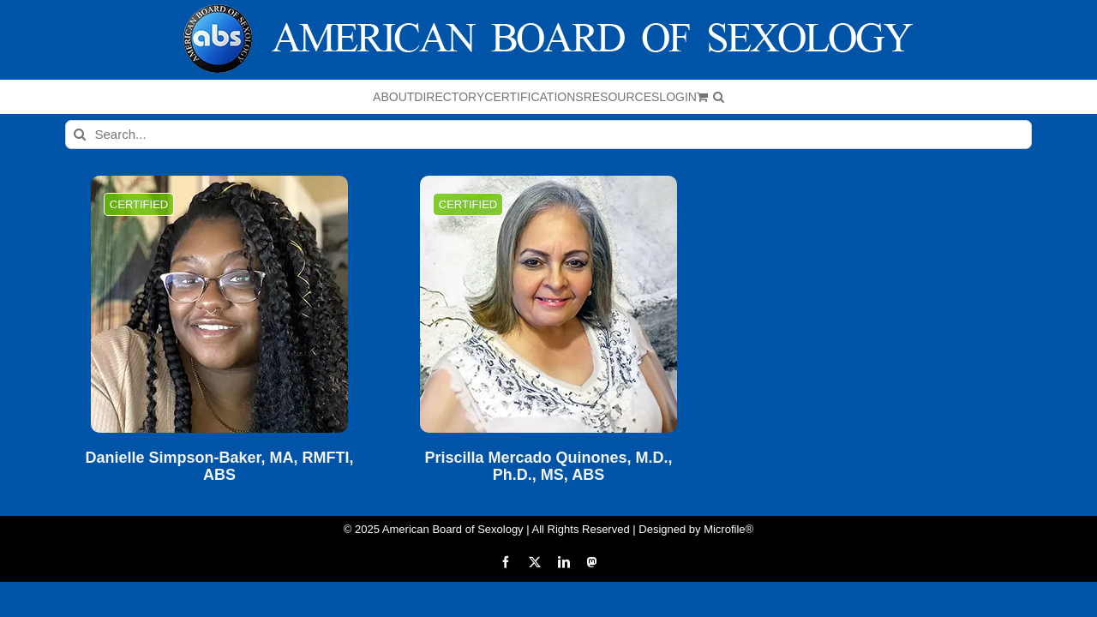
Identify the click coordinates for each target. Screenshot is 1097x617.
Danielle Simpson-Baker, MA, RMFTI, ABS (219, 466)
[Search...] (549, 134)
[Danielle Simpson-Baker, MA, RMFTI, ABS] (219, 304)
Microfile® (728, 529)
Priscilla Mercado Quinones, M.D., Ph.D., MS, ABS (548, 466)
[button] (898, 97)
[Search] (79, 134)
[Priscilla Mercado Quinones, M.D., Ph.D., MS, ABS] (548, 304)
